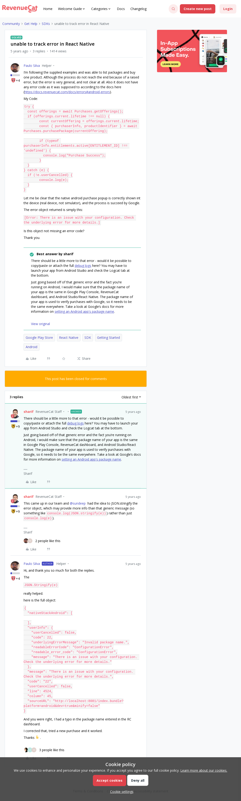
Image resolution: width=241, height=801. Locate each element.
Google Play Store (39, 337)
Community (11, 23)
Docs (121, 9)
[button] (197, 9)
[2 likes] (42, 540)
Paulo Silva (32, 65)
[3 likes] (44, 749)
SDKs (46, 23)
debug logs (83, 265)
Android (31, 347)
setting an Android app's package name (84, 311)
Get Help (30, 23)
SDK (87, 337)
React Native (68, 337)
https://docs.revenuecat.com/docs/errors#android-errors (67, 92)
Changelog (138, 9)
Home (47, 9)
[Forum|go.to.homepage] (20, 9)
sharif (29, 411)
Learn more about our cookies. (203, 770)
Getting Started (108, 337)
